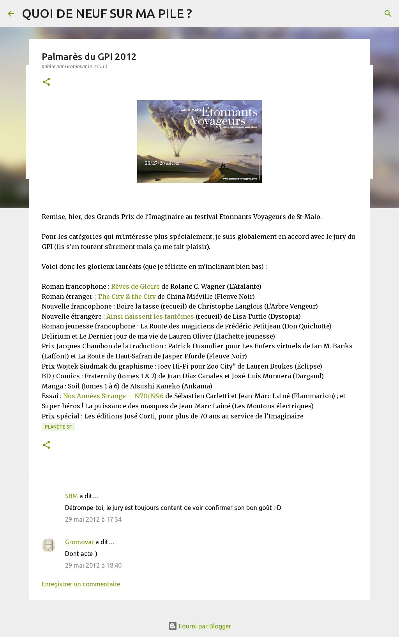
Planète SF (58, 426)
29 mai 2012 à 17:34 (93, 519)
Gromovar (79, 541)
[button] (46, 82)
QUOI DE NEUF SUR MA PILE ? (107, 13)
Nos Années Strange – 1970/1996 (113, 396)
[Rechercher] (388, 13)
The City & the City (126, 296)
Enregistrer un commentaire (81, 584)
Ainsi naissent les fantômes (150, 316)
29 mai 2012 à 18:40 (93, 565)
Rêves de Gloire (135, 286)
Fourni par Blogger (199, 626)
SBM (71, 495)
